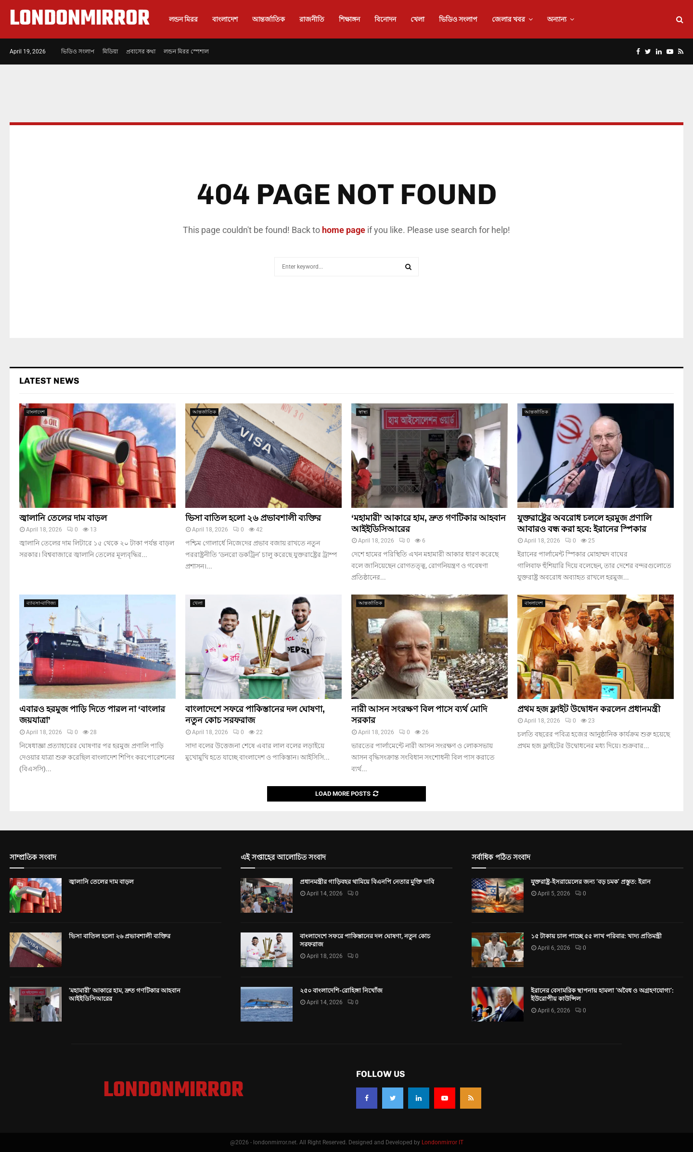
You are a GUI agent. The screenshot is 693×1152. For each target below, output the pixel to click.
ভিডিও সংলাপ (458, 19)
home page (343, 230)
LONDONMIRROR (80, 19)
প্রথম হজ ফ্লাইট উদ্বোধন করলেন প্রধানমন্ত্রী (588, 709)
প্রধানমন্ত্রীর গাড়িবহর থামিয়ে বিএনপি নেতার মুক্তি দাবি (367, 881)
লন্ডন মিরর (183, 19)
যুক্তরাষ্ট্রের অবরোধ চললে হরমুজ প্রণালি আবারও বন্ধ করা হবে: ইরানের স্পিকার (584, 523)
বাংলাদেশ (225, 19)
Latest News (49, 380)
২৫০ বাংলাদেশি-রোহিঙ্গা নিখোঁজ (341, 990)
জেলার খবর (508, 19)
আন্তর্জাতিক (268, 19)
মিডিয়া (110, 51)
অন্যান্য (556, 19)
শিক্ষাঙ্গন (349, 19)
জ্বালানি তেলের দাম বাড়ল (63, 518)
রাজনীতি (311, 19)
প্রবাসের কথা (140, 51)
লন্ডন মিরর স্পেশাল (186, 51)
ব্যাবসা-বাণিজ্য (41, 603)
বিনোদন (385, 19)
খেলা (417, 19)
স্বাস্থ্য (363, 411)
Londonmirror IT (442, 1142)
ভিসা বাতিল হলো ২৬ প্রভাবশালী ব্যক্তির (253, 518)
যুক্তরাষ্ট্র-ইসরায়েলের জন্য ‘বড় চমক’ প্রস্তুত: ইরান (591, 881)
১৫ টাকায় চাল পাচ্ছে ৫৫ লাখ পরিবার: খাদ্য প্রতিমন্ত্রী (596, 936)
